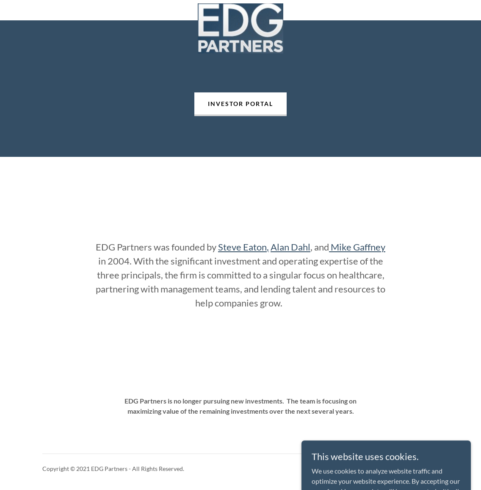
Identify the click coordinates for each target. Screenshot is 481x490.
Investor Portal (240, 103)
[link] (240, 10)
